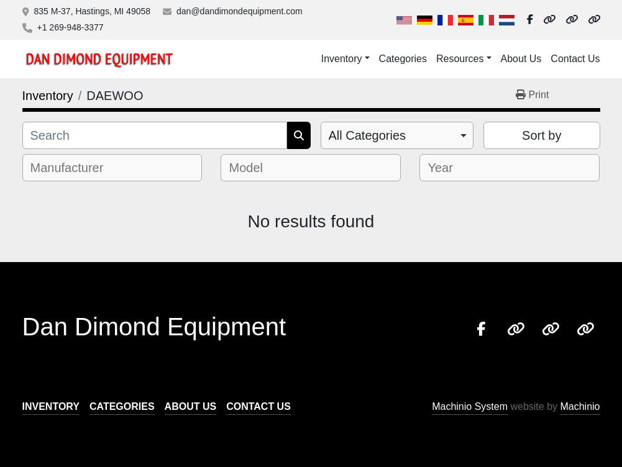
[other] (549, 19)
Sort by (541, 135)
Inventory (341, 58)
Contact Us (575, 58)
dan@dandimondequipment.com (239, 11)
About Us (521, 58)
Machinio (580, 406)
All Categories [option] (367, 135)
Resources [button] (459, 58)
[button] (345, 59)
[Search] (154, 135)
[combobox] (397, 135)
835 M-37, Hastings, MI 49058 (92, 11)
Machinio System (470, 406)
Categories (403, 58)
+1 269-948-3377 (70, 27)
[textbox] (75, 167)
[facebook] (530, 19)
